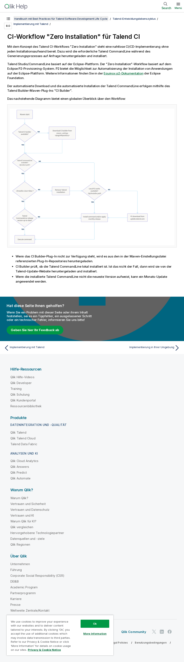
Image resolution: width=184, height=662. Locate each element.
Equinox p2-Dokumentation (123, 73)
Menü (178, 8)
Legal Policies (119, 642)
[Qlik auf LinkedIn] (162, 631)
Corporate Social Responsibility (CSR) (37, 575)
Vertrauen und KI (22, 515)
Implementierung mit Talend (30, 24)
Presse (15, 604)
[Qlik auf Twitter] (154, 631)
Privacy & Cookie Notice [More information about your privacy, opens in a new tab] (44, 649)
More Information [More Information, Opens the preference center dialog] (95, 633)
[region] (60, 635)
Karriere (16, 599)
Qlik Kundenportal (23, 400)
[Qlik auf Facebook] (170, 631)
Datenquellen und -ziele (27, 538)
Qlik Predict (18, 472)
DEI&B (14, 581)
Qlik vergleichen (21, 527)
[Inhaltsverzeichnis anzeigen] (8, 19)
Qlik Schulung (19, 394)
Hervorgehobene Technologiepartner (37, 533)
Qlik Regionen (20, 544)
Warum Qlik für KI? (23, 521)
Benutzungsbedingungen (150, 642)
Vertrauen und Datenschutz (29, 509)
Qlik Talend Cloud (23, 438)
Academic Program (24, 587)
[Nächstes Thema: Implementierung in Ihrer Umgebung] (137, 348)
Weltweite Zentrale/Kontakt (29, 610)
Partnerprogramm (23, 593)
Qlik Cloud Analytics (24, 461)
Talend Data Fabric (23, 444)
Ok (95, 623)
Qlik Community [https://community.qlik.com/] (133, 632)
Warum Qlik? (19, 498)
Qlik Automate (20, 478)
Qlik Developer (21, 383)
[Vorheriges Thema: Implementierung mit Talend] (46, 348)
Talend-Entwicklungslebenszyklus (134, 18)
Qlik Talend (18, 432)
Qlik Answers (19, 466)
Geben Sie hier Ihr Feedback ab (35, 330)
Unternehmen (20, 564)
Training (16, 388)
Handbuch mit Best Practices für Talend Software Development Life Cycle (61, 18)
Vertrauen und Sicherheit (28, 504)
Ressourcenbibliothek (26, 406)
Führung (16, 570)
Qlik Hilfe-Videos (22, 377)
